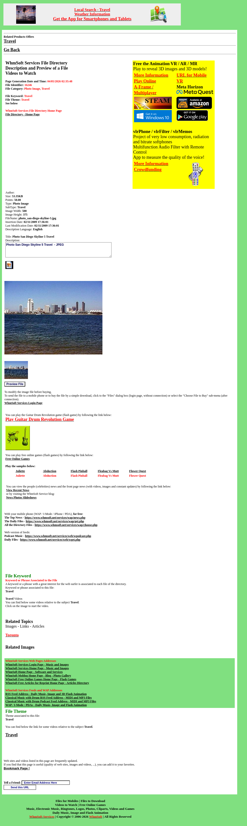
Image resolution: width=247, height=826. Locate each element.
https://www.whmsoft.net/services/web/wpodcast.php (58, 536)
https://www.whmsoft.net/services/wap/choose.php (66, 525)
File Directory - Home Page (22, 114)
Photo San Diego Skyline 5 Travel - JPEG (58, 249)
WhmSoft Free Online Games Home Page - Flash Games (40, 679)
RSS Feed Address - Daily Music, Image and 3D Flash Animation (45, 694)
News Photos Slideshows (21, 497)
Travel (11, 734)
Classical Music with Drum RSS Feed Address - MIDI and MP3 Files (48, 697)
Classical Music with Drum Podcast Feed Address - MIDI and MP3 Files (50, 701)
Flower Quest (137, 471)
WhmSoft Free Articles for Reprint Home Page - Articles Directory (47, 683)
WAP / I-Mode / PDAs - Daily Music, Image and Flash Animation (46, 705)
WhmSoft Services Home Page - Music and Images (37, 668)
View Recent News (17, 490)
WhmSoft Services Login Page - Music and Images (37, 664)
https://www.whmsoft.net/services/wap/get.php (55, 521)
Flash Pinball (79, 471)
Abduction (49, 471)
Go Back (12, 49)
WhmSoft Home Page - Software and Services (34, 672)
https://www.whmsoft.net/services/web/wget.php (50, 539)
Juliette (20, 471)
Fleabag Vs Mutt (108, 471)
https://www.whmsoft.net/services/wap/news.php (55, 517)
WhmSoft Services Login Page (23, 403)
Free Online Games (17, 459)
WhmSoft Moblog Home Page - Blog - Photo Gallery (38, 675)
